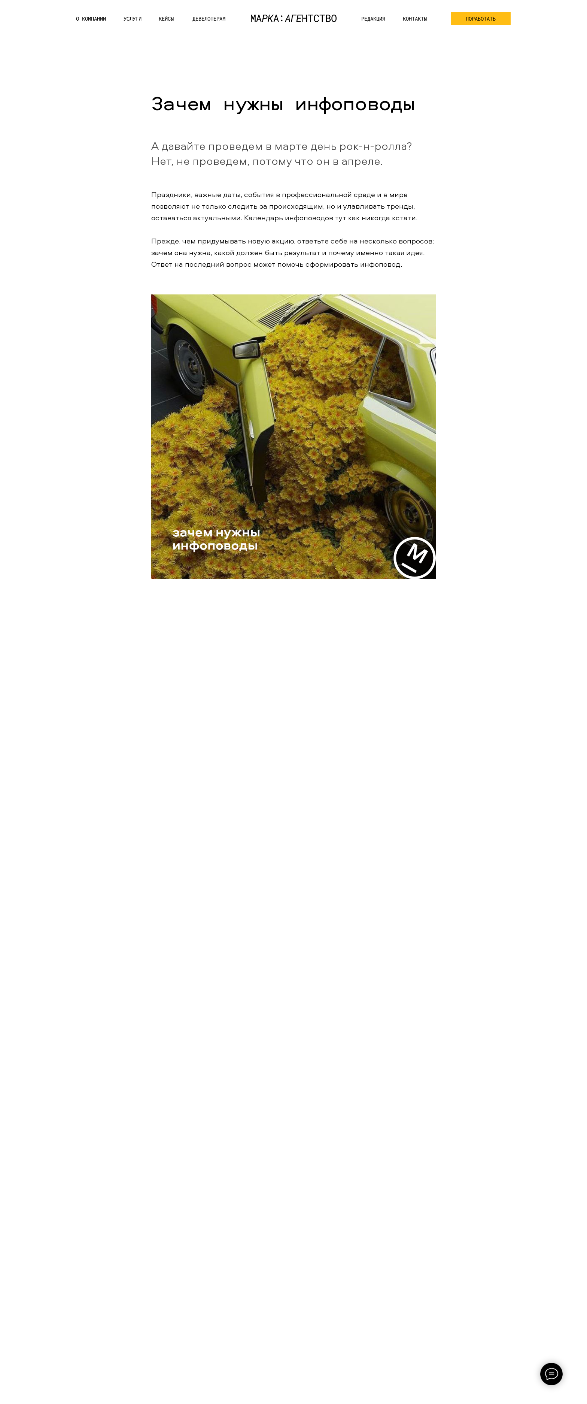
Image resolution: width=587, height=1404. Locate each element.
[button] (481, 18)
